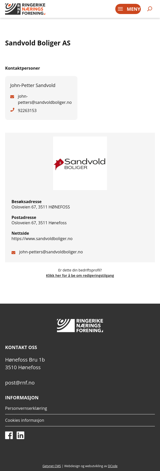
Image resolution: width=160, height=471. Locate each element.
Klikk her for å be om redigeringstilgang (80, 275)
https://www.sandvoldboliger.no (42, 238)
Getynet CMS (51, 466)
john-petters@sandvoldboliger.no (51, 252)
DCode (113, 466)
